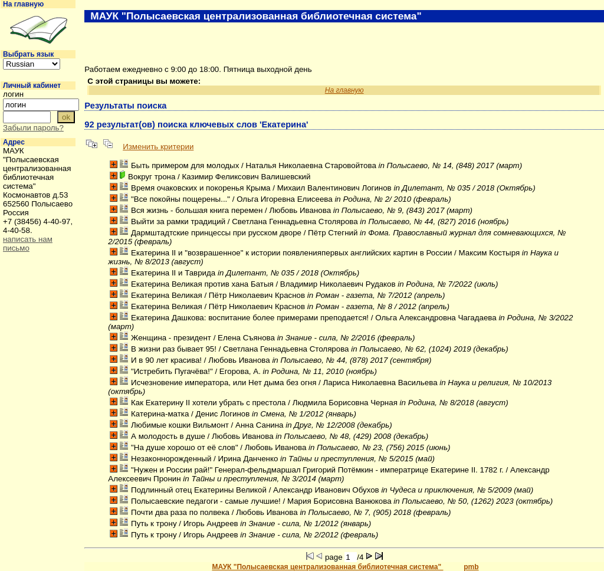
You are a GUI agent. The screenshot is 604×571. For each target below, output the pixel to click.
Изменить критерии (158, 146)
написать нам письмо (27, 243)
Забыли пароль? (33, 127)
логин (13, 94)
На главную (23, 4)
